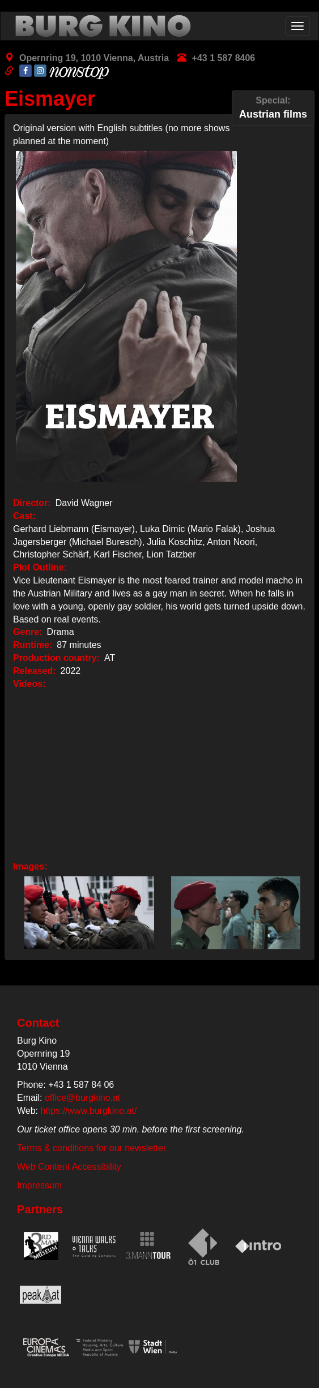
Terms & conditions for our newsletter (91, 1148)
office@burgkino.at (82, 1097)
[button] (86, 912)
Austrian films (273, 107)
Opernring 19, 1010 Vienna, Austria (94, 58)
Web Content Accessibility (69, 1166)
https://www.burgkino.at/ (89, 1110)
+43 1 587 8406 (224, 58)
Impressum (39, 1185)
